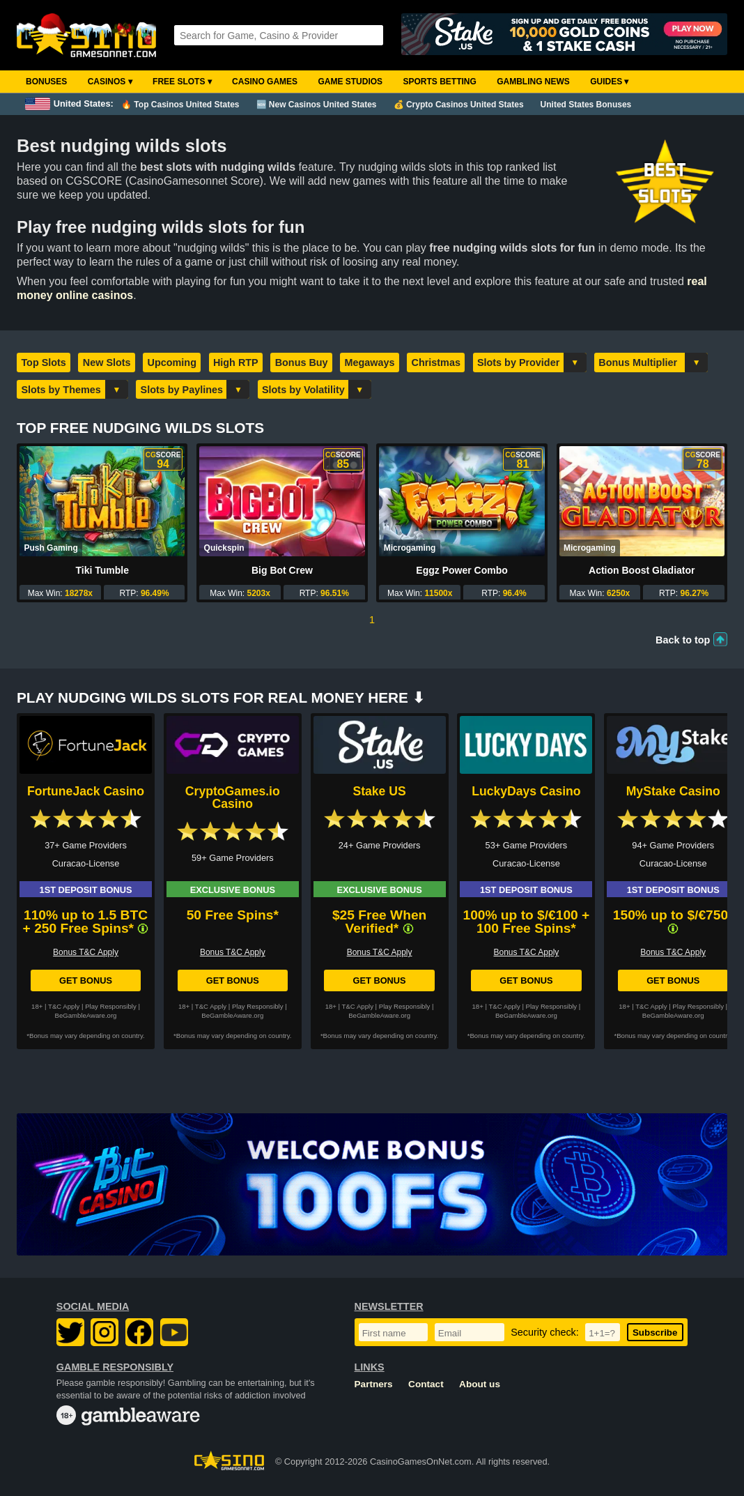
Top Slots (43, 362)
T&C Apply (63, 1006)
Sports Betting (439, 81)
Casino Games (264, 81)
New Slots (107, 362)
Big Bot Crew (282, 570)
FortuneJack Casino (85, 791)
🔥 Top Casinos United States (180, 104)
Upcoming (172, 362)
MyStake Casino (673, 791)
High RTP (235, 362)
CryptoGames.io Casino (232, 797)
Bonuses (46, 81)
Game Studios (350, 81)
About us (479, 1384)
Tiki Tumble (102, 570)
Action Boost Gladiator (642, 570)
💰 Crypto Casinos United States (459, 104)
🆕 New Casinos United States (316, 104)
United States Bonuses (586, 104)
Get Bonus (85, 980)
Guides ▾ (609, 81)
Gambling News (533, 81)
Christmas (436, 362)
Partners (374, 1384)
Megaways (370, 362)
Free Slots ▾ (182, 81)
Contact (426, 1384)
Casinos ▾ (110, 81)
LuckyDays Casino (526, 791)
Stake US (378, 791)
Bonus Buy (301, 362)
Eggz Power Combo (461, 570)
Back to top (683, 640)
